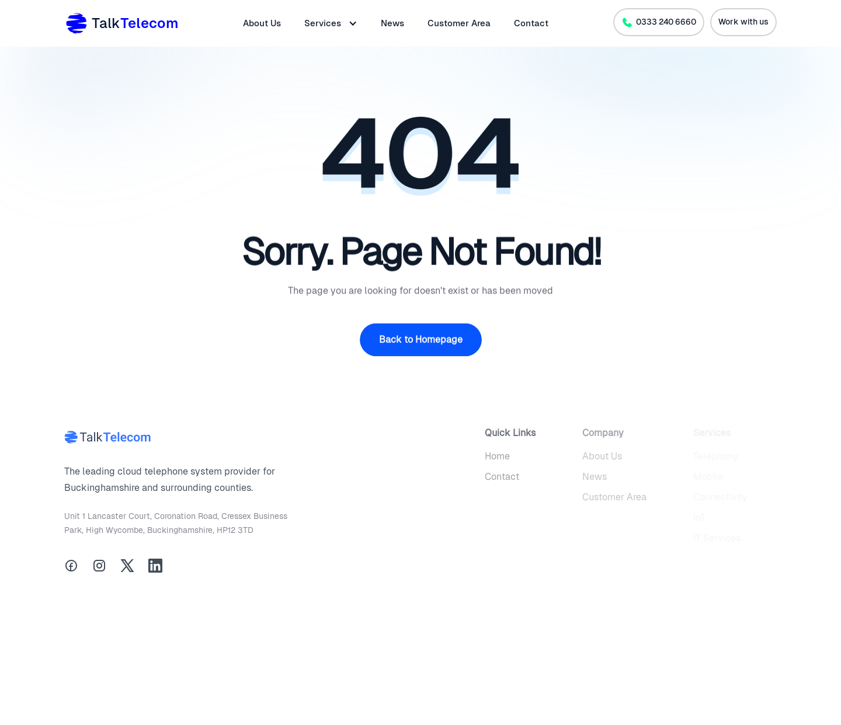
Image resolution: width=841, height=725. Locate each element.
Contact (531, 23)
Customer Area (459, 23)
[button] (330, 23)
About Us (262, 23)
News (392, 23)
